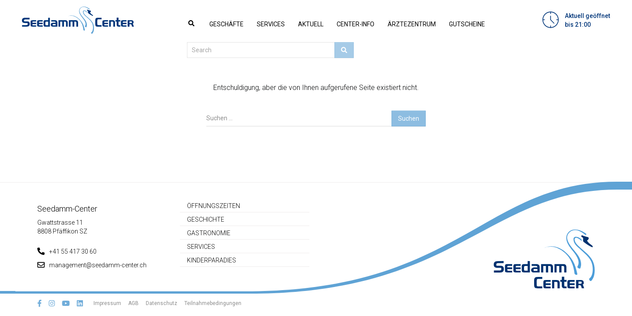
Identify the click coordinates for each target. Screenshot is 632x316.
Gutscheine (467, 24)
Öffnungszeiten (213, 205)
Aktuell (310, 24)
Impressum (107, 303)
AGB (133, 303)
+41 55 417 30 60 (67, 251)
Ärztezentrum (412, 24)
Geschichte (205, 219)
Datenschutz (161, 303)
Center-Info (355, 24)
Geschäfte (226, 24)
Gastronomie (208, 233)
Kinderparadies (211, 260)
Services (271, 24)
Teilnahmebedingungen (212, 303)
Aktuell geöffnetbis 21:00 (587, 20)
